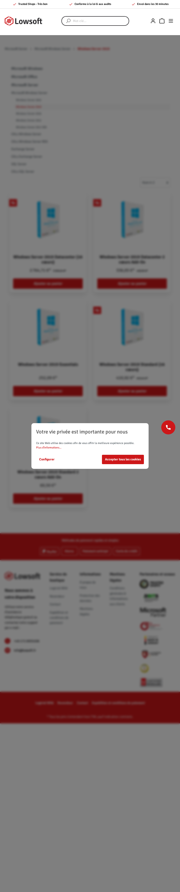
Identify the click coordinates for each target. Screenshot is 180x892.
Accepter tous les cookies (123, 459)
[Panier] (162, 21)
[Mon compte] (153, 21)
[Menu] (170, 21)
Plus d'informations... (48, 447)
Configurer (47, 459)
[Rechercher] (66, 21)
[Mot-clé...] (100, 21)
